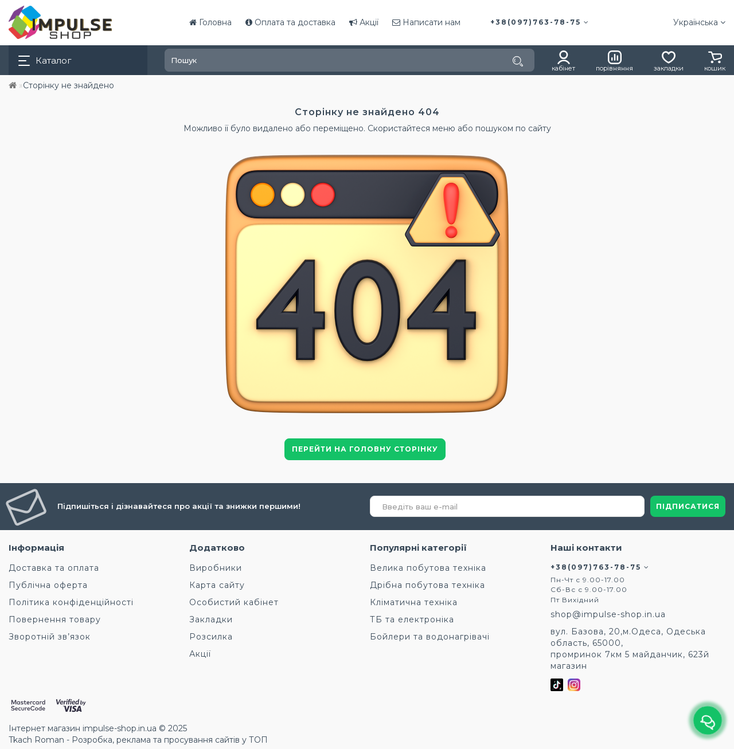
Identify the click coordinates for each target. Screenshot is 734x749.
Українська (699, 22)
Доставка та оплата (54, 568)
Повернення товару (55, 619)
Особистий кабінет (234, 602)
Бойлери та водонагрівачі (430, 637)
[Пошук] (517, 61)
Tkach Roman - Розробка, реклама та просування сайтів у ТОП (138, 740)
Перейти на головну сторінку (365, 449)
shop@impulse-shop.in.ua (608, 614)
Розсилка (211, 637)
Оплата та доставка (290, 22)
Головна (210, 22)
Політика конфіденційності (71, 602)
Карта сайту (217, 585)
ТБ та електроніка (412, 619)
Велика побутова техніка (428, 568)
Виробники (215, 568)
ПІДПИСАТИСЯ (688, 506)
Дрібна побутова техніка (427, 585)
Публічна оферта (48, 585)
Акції (363, 22)
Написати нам (426, 22)
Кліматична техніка (414, 602)
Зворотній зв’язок (50, 637)
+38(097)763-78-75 (539, 22)
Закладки (211, 619)
